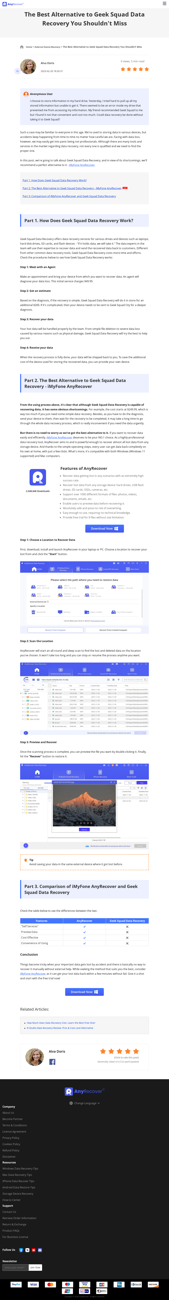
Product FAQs (10, 1230)
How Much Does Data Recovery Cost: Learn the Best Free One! (61, 1022)
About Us (8, 1113)
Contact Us (9, 1212)
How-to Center (11, 1200)
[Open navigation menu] (164, 4)
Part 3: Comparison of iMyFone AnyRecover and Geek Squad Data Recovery (69, 196)
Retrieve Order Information (19, 1218)
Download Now (104, 528)
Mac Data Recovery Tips (17, 1175)
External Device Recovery (49, 46)
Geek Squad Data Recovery (127, 920)
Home (29, 46)
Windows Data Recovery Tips (20, 1168)
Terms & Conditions (14, 1125)
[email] (15, 1267)
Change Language (84, 1103)
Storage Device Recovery (17, 1193)
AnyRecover (84, 920)
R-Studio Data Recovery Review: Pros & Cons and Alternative (60, 1027)
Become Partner (12, 1119)
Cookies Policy (11, 1144)
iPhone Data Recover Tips (18, 1181)
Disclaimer (9, 1156)
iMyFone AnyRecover (82, 165)
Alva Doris (49, 62)
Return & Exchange (14, 1224)
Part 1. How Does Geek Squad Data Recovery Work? (55, 180)
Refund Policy (10, 1150)
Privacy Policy (10, 1138)
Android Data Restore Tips (18, 1187)
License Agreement (14, 1131)
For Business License (15, 1237)
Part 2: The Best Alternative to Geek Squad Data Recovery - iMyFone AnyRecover (75, 188)
